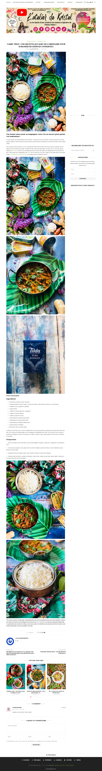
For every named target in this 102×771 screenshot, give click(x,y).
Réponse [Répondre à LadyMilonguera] (64, 707)
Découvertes (60, 2)
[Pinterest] (87, 2)
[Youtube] (90, 2)
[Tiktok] (92, 2)
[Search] (95, 2)
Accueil (8, 2)
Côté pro (38, 2)
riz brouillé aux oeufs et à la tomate (19, 154)
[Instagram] (85, 2)
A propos (70, 2)
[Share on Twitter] (41, 632)
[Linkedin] (58, 760)
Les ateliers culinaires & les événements (23, 2)
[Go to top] (51, 769)
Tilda (29, 152)
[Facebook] (25, 760)
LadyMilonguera (17, 707)
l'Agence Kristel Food (59, 765)
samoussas (15, 150)
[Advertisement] (83, 129)
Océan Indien (79, 2)
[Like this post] (38, 632)
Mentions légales (70, 765)
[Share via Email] (44, 632)
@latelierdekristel (34, 49)
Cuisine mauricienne (49, 2)
